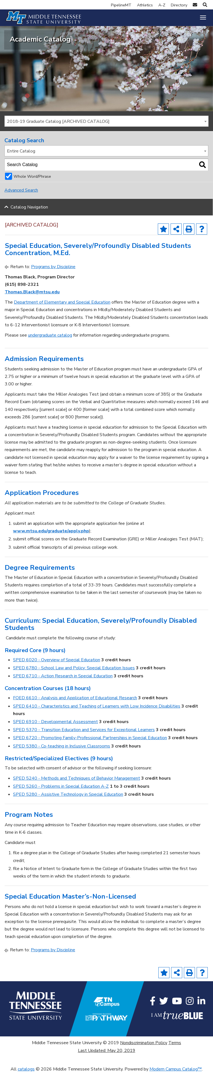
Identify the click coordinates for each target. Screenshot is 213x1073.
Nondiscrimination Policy (143, 1043)
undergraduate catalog (50, 335)
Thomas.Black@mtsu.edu (32, 292)
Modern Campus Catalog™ (175, 1069)
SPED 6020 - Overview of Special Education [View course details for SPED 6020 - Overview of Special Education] (56, 660)
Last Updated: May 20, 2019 (106, 1050)
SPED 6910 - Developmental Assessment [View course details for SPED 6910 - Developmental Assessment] (55, 722)
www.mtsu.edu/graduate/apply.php (51, 531)
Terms (174, 1043)
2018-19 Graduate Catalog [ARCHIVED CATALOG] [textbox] (58, 121)
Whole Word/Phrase (32, 176)
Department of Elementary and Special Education (62, 302)
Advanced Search (21, 190)
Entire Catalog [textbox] (21, 151)
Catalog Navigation (29, 207)
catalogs (26, 1069)
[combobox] (106, 121)
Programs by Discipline (53, 267)
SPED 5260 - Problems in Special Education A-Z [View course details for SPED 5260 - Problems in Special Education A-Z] (61, 786)
